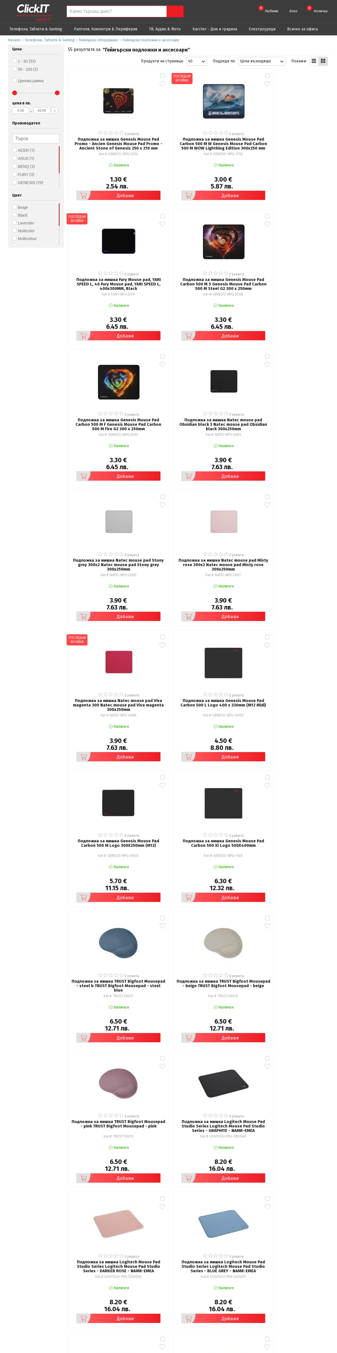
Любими (268, 9)
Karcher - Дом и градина (214, 29)
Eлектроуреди (262, 29)
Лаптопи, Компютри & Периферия (105, 29)
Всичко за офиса (302, 29)
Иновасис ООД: (139, 1348)
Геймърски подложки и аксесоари (151, 40)
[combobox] (196, 61)
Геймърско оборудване (98, 40)
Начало (14, 40)
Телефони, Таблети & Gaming (35, 29)
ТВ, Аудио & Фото (165, 29)
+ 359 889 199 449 (300, 1286)
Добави (95, 172)
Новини (185, 1293)
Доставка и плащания (198, 1285)
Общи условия (110, 1277)
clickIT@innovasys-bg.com (306, 1279)
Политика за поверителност (123, 1285)
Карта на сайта (110, 1301)
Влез (293, 11)
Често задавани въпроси (120, 1293)
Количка (317, 9)
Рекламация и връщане (200, 1277)
